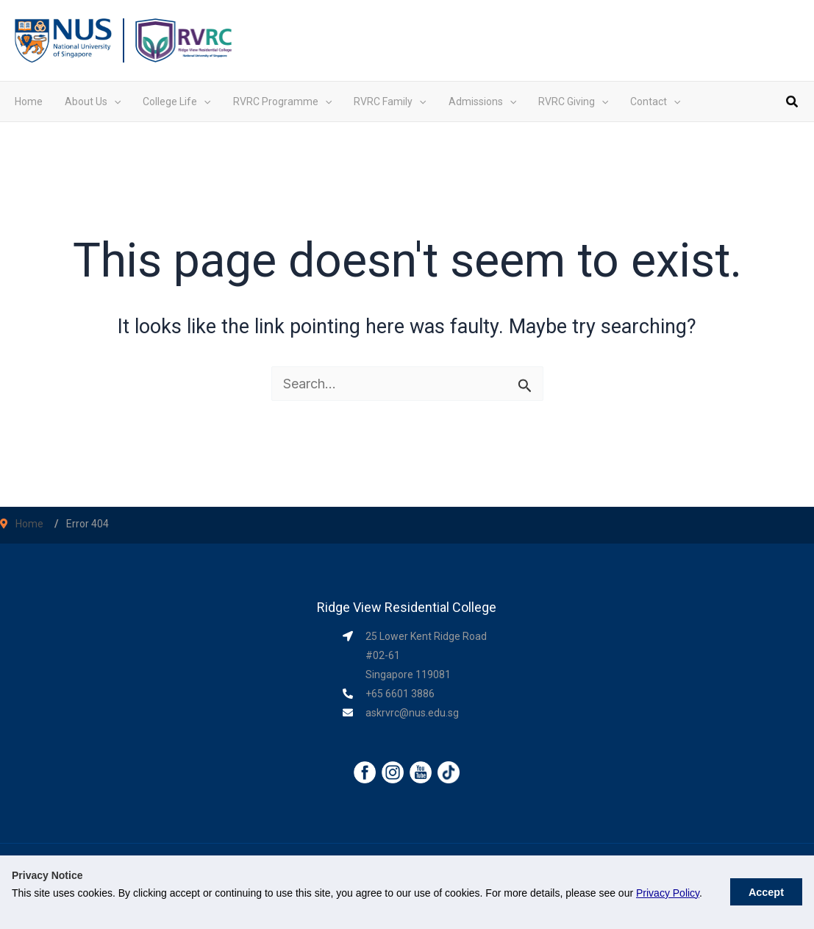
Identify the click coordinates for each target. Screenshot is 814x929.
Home (29, 524)
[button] (792, 103)
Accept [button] (766, 892)
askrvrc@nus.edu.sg (412, 713)
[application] (114, 101)
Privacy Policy (667, 893)
